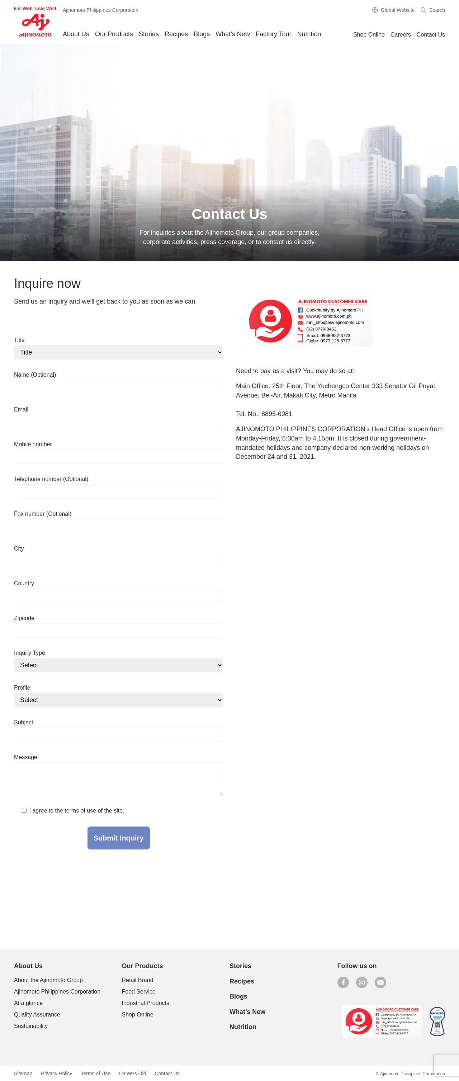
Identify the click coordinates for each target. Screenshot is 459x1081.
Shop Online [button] (369, 35)
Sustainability (31, 1026)
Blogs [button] (202, 34)
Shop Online (137, 1014)
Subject (23, 722)
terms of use (80, 811)
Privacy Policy (56, 1073)
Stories (149, 34)
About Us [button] (76, 34)
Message (25, 757)
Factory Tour (274, 34)
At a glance (28, 1003)
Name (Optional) (35, 375)
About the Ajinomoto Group (48, 980)
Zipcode (24, 618)
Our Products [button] (114, 34)
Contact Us (431, 35)
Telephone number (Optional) (51, 479)
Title (19, 340)
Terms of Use (95, 1073)
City (19, 549)
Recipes (176, 34)
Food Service (139, 992)
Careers (401, 35)
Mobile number (33, 444)
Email (21, 409)
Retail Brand (137, 980)
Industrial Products (146, 1003)
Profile (22, 688)
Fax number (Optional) (42, 514)
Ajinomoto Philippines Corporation (57, 992)
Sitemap (23, 1073)
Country (24, 583)
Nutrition (309, 34)
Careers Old (132, 1073)
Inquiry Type (29, 653)
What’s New (233, 34)
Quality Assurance (37, 1014)
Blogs (238, 996)
